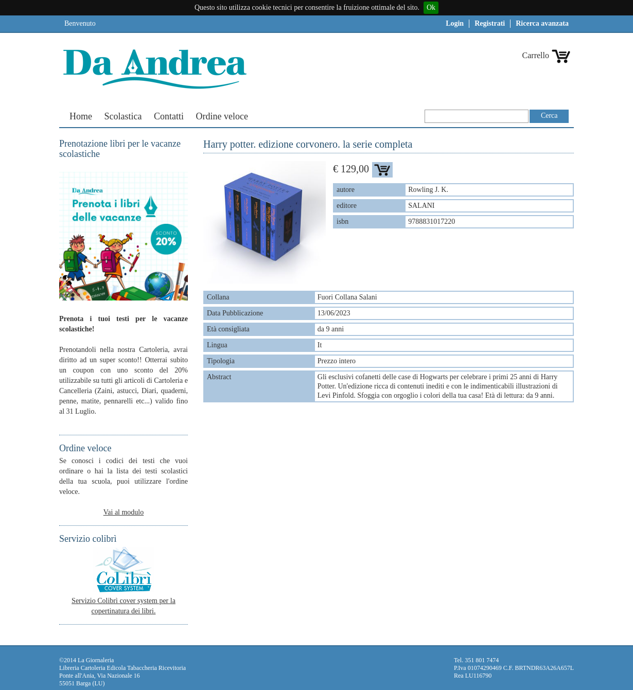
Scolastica (123, 116)
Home (80, 116)
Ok (431, 7)
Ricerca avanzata (542, 23)
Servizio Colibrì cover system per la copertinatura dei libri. (123, 601)
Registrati (489, 23)
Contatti (169, 116)
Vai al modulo (123, 512)
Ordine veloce (222, 116)
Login (455, 23)
